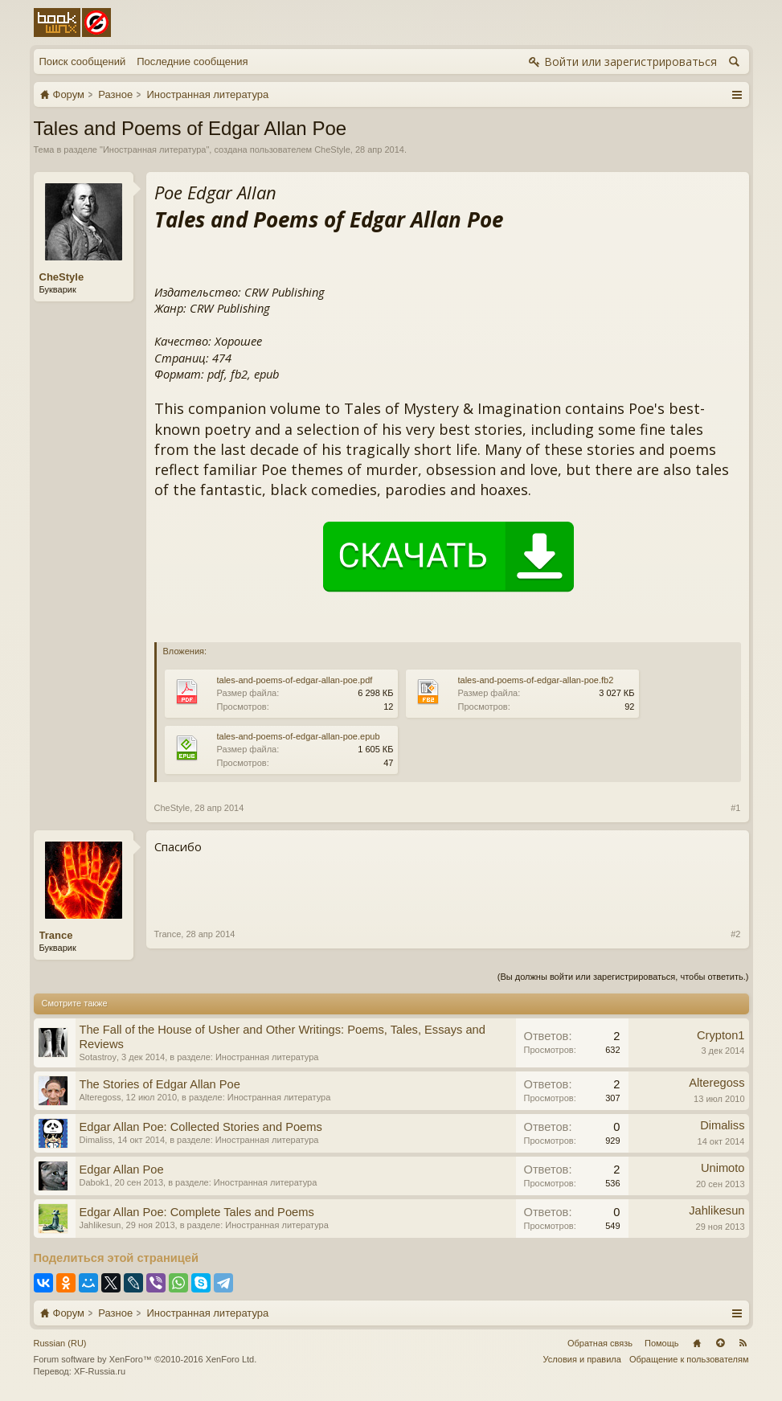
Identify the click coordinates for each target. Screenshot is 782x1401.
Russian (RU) (60, 1343)
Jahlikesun (100, 1225)
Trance (56, 935)
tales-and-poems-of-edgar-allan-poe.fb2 (536, 680)
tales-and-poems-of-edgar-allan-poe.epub (298, 736)
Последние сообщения (192, 61)
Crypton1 (720, 1035)
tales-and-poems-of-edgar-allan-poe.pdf (295, 680)
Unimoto (723, 1167)
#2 (735, 934)
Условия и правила (582, 1359)
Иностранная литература (155, 149)
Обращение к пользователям (689, 1359)
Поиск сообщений (82, 61)
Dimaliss (96, 1140)
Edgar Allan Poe (122, 1169)
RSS (743, 1343)
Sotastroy (98, 1057)
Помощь (662, 1343)
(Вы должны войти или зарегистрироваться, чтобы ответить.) (623, 976)
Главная (696, 1343)
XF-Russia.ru (99, 1371)
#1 (735, 808)
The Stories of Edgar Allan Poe (160, 1084)
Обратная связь (600, 1343)
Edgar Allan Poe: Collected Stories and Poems (201, 1126)
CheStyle (332, 149)
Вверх (720, 1343)
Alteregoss (100, 1097)
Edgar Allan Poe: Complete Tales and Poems (197, 1212)
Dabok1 (95, 1182)
